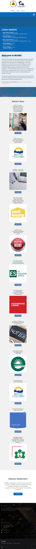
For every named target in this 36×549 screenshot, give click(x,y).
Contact (23, 10)
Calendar (13, 10)
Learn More (18, 132)
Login (18, 10)
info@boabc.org (7, 530)
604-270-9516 (7, 532)
